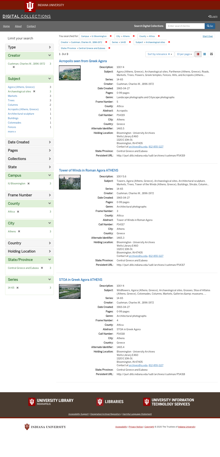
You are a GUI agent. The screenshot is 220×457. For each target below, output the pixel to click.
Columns (13, 105)
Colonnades (14, 122)
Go (210, 26)
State (12, 167)
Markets (12, 96)
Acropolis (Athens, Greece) (23, 109)
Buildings (13, 118)
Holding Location (21, 252)
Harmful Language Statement (137, 414)
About (18, 26)
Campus (14, 176)
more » (12, 131)
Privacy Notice (136, 427)
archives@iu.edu (138, 146)
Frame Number (20, 195)
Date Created (18, 142)
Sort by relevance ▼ (160, 54)
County (14, 204)
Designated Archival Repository (105, 414)
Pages (13, 151)
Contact (31, 26)
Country (14, 243)
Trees (11, 100)
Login (212, 16)
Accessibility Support (78, 414)
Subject (14, 79)
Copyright (149, 427)
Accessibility (121, 427)
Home (6, 26)
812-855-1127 (156, 146)
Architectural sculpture (21, 113)
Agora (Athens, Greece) (21, 87)
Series (13, 280)
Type (12, 47)
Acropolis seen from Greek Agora (83, 61)
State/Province (20, 260)
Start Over (208, 36)
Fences (12, 127)
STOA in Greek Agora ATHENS (80, 280)
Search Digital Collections (148, 26)
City (11, 223)
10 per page (184, 54)
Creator (14, 56)
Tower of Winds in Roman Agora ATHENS (88, 171)
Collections (17, 159)
